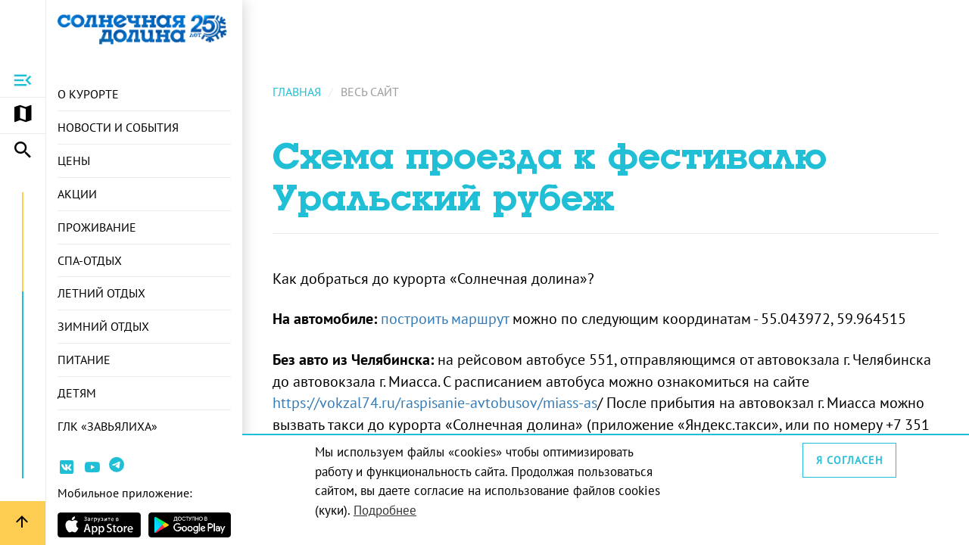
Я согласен (849, 460)
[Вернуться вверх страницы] (22, 523)
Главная (297, 91)
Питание (84, 359)
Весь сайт (370, 91)
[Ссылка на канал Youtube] (92, 469)
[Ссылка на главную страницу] (144, 29)
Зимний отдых (103, 326)
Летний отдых (101, 293)
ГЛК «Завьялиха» (107, 426)
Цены (74, 160)
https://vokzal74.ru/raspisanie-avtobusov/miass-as (435, 403)
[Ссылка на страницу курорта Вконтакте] (67, 469)
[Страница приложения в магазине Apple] (99, 524)
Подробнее (385, 510)
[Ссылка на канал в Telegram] (118, 470)
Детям (77, 392)
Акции (77, 193)
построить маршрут (445, 319)
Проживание (97, 227)
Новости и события (118, 127)
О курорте (88, 93)
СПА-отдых (90, 260)
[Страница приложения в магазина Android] (190, 524)
